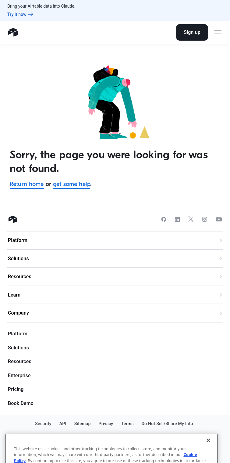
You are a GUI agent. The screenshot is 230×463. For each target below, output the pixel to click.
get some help (71, 184)
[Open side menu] (218, 32)
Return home (27, 184)
